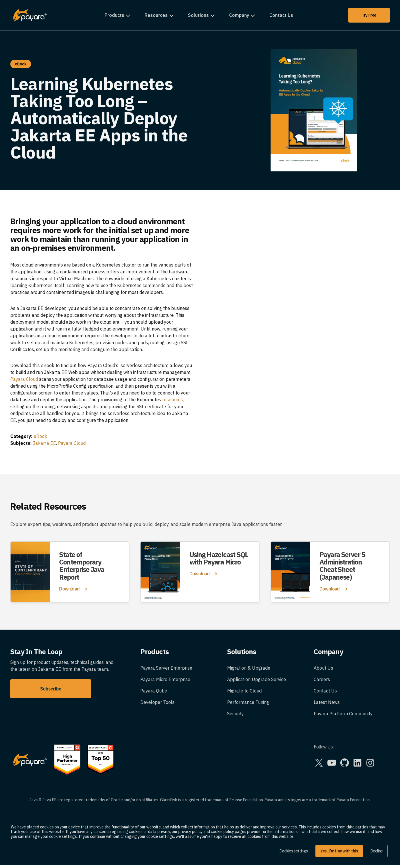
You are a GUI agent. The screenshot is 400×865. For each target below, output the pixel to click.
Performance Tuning (248, 702)
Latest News (327, 702)
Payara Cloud (24, 379)
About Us (323, 668)
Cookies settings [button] (293, 851)
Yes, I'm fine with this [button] (339, 851)
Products (114, 15)
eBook (40, 436)
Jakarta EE (44, 443)
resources (172, 400)
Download (73, 589)
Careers (322, 679)
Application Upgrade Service (256, 679)
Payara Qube (153, 691)
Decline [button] (377, 851)
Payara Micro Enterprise (165, 679)
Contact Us (281, 15)
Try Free (369, 15)
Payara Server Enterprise (166, 668)
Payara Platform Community (343, 713)
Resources (156, 15)
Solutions (198, 15)
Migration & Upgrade (248, 668)
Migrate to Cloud (244, 691)
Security (235, 713)
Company (239, 15)
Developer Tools (157, 702)
